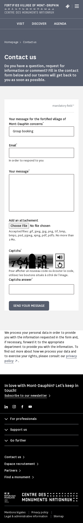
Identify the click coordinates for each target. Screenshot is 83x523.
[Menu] (77, 6)
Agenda (60, 24)
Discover (39, 24)
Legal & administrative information (26, 516)
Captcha (15, 250)
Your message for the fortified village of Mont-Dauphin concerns (37, 121)
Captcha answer (21, 279)
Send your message (29, 306)
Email (13, 145)
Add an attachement (23, 220)
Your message (19, 171)
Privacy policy (39, 512)
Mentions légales (14, 512)
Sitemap (59, 516)
